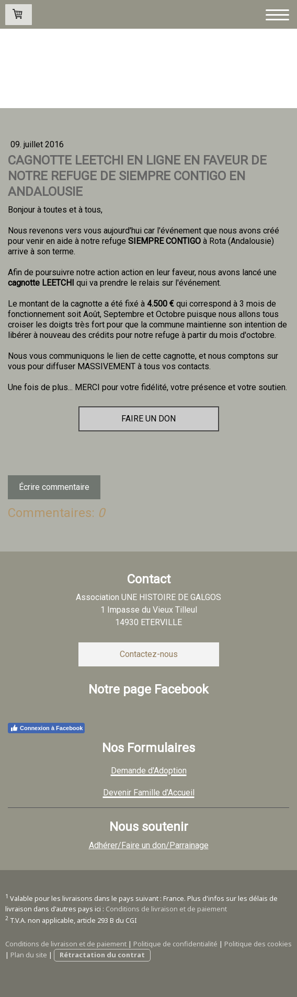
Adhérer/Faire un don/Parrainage (149, 845)
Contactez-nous (149, 654)
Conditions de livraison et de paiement (166, 908)
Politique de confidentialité (175, 943)
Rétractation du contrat (102, 954)
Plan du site (28, 954)
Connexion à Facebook (46, 728)
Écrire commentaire (54, 487)
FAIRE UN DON (148, 419)
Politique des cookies (258, 943)
